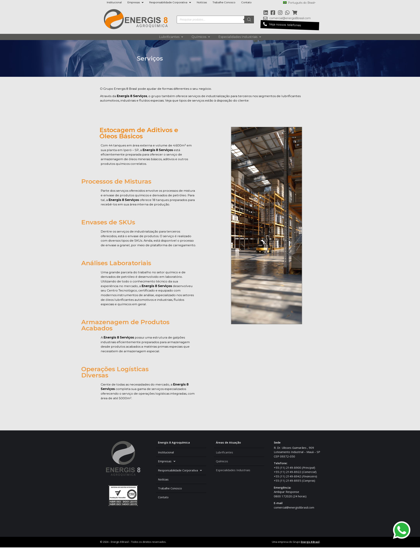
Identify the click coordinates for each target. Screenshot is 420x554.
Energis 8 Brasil (310, 548)
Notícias (202, 2)
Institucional (114, 2)
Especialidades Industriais (239, 37)
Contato (246, 2)
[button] (289, 25)
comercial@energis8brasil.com (294, 514)
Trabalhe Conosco (224, 2)
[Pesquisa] (249, 19)
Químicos (201, 37)
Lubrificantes (171, 37)
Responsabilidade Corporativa (170, 2)
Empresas (135, 2)
